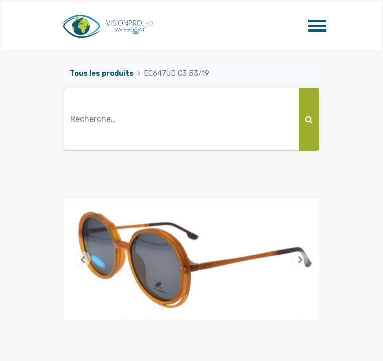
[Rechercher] (309, 119)
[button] (83, 259)
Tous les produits (102, 73)
